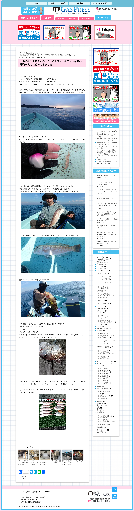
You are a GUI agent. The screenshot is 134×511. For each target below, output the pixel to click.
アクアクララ (103, 18)
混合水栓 (102, 398)
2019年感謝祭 (104, 373)
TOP (21, 53)
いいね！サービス (105, 315)
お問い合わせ (86, 18)
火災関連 (102, 419)
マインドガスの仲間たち (67, 18)
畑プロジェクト (104, 337)
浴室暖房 (102, 297)
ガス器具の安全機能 (106, 416)
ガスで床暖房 (104, 294)
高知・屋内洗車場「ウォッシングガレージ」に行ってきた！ (67, 463)
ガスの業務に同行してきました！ (56, 461)
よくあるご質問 (101, 268)
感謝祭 (99, 365)
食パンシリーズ (101, 429)
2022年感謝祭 (104, 378)
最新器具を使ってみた (106, 335)
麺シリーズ (100, 433)
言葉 (98, 407)
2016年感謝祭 (104, 368)
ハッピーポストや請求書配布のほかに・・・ (45, 462)
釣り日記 (99, 411)
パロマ (105, 278)
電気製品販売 (104, 358)
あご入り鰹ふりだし (103, 259)
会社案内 (47, 18)
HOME (23, 497)
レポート (99, 330)
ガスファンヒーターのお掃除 (106, 150)
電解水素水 (100, 427)
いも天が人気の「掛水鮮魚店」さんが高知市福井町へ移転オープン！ (107, 205)
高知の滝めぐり (101, 431)
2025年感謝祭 (104, 383)
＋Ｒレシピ (109, 282)
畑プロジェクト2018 (109, 340)
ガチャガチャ (101, 310)
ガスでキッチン (101, 270)
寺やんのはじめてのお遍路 (105, 361)
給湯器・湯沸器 (104, 288)
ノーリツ (106, 276)
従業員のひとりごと (31, 53)
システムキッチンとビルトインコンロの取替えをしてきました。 (34, 463)
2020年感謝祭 (104, 375)
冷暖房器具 (103, 357)
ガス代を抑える (104, 303)
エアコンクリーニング (106, 317)
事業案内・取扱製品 (103, 347)
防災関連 (99, 413)
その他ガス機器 (101, 263)
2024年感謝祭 (104, 382)
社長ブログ (100, 405)
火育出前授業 (101, 403)
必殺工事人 (103, 333)
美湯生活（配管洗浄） (106, 322)
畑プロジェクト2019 (109, 343)
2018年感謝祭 (104, 372)
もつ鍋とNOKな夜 (78, 461)
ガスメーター (101, 306)
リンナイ (106, 279)
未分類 (99, 386)
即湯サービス (104, 320)
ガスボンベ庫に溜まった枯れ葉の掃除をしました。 (23, 462)
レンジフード (104, 286)
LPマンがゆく (101, 257)
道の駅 (99, 409)
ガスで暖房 (100, 291)
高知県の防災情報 (105, 424)
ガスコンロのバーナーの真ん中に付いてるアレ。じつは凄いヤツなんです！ (107, 191)
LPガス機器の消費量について (106, 198)
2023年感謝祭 (104, 380)
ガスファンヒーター (106, 295)
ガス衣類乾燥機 (101, 308)
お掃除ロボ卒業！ (102, 159)
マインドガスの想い (103, 328)
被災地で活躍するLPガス (107, 421)
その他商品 (100, 264)
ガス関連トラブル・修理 (107, 353)
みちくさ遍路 (101, 266)
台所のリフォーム (105, 395)
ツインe (99, 326)
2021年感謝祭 (104, 377)
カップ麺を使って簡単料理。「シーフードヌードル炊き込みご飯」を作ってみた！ (107, 234)
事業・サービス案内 (29, 18)
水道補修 (99, 401)
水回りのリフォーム (103, 388)
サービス (99, 312)
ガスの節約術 (101, 300)
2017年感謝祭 (104, 370)
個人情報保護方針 (35, 502)
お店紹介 (99, 261)
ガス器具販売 (104, 352)
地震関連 (102, 417)
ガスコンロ (103, 273)
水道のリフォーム (105, 397)
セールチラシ (101, 325)
